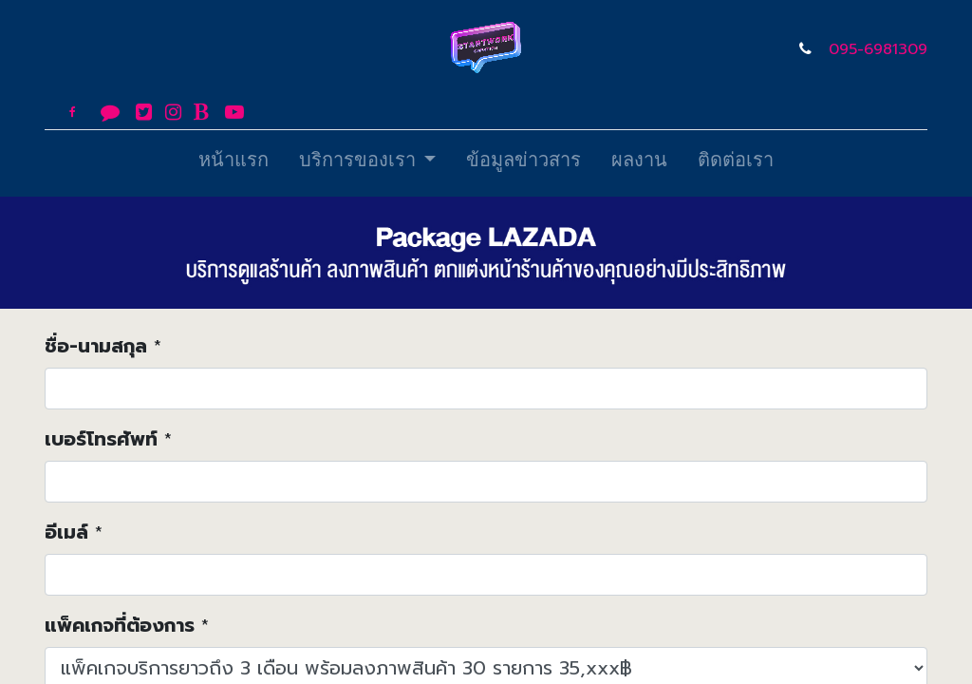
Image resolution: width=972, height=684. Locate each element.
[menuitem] (233, 163)
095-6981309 (878, 49)
